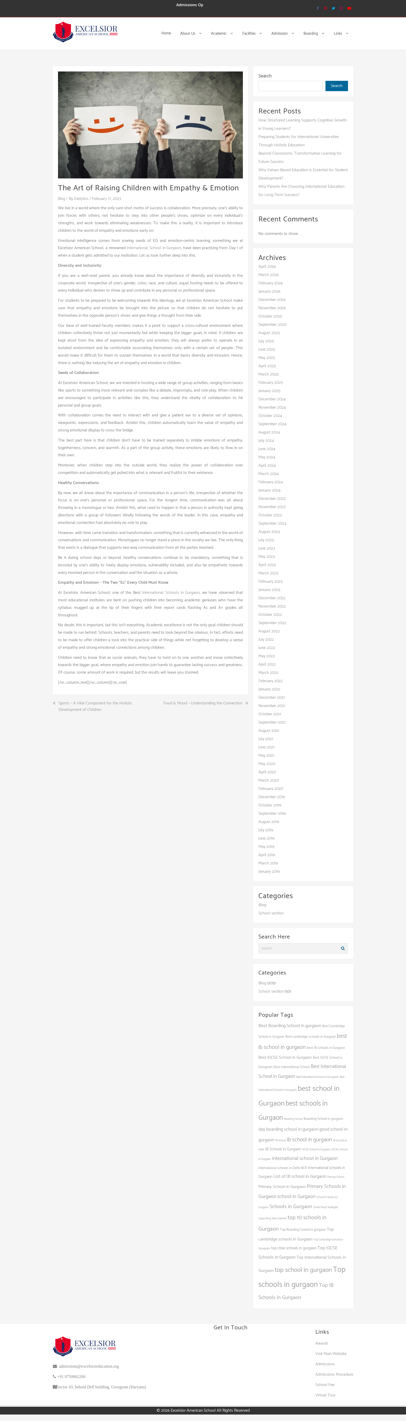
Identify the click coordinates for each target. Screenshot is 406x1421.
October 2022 (270, 614)
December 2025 (272, 299)
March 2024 (268, 473)
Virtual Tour (325, 1395)
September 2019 (272, 813)
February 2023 (270, 581)
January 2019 (269, 871)
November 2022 (272, 606)
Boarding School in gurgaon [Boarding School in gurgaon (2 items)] (323, 1119)
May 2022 (266, 656)
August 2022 (269, 631)
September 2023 (272, 523)
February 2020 (270, 788)
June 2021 (266, 747)
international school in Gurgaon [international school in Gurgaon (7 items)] (305, 1158)
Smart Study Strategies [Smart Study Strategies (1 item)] (325, 1207)
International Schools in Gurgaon (171, 592)
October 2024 (270, 415)
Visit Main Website (330, 1353)
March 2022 (268, 672)
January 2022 (269, 689)
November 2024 (272, 407)
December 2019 (271, 797)
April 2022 (267, 664)
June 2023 (266, 548)
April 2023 (267, 564)
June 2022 (266, 647)
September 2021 (272, 722)
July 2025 (266, 341)
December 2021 (271, 697)
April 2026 (267, 266)
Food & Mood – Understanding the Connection (202, 703)
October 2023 (270, 515)
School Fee (325, 1384)
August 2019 (268, 821)
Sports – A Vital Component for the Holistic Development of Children (95, 706)
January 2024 (269, 490)
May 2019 (266, 846)
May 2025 (266, 357)
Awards (321, 1343)
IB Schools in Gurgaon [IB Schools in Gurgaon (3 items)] (283, 1149)
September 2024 (272, 424)
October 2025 (270, 316)
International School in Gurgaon (154, 247)
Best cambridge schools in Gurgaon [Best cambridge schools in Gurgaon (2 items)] (310, 1037)
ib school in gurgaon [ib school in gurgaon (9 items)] (309, 1139)
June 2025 (266, 349)
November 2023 (272, 506)
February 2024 (270, 482)
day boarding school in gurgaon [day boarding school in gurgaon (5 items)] (288, 1129)
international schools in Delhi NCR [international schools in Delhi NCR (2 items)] (282, 1168)
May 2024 (266, 457)
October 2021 (269, 714)
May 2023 (266, 556)
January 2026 (269, 291)
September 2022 (272, 622)
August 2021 (268, 730)
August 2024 (269, 432)
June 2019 (266, 838)
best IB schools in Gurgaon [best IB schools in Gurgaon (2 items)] (326, 1048)
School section (271, 913)
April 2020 (267, 772)
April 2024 (267, 465)
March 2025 (268, 374)
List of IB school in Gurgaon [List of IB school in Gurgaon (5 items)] (299, 1176)
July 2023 (266, 540)
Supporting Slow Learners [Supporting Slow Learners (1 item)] (272, 1218)
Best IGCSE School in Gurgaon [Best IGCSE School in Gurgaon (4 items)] (285, 1057)
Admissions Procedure (334, 1374)
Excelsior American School (193, 1410)
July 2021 (265, 738)
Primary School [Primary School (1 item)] (335, 1177)
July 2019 (265, 830)
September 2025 (272, 324)
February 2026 (270, 283)
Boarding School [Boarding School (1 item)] (293, 1119)
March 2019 (268, 863)
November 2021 (271, 705)
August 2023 (269, 531)
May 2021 (266, 755)
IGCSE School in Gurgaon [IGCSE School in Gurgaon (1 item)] (316, 1149)
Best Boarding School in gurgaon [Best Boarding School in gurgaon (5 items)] (289, 1026)
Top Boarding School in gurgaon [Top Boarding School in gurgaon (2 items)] (303, 1229)
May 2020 (266, 763)
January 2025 (269, 390)
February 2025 (270, 382)
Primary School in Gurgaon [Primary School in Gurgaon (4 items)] (282, 1186)
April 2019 (266, 855)
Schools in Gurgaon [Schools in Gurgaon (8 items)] (291, 1206)
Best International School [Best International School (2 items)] (292, 1067)
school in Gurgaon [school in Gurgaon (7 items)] (296, 1196)
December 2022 (272, 598)
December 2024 (272, 399)
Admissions (325, 1364)
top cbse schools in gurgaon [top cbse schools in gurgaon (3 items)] (293, 1248)
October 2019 (269, 805)
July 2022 (266, 639)
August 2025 (269, 332)
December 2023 (271, 498)
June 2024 (266, 448)
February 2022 (270, 680)
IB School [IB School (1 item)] (280, 1140)
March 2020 (268, 780)
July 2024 (266, 440)
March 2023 (268, 573)
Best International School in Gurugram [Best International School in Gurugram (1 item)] (317, 1077)
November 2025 (272, 308)
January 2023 (269, 589)
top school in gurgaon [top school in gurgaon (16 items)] (303, 1270)
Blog (62, 198)
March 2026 (268, 274)
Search (265, 76)
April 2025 (267, 366)
